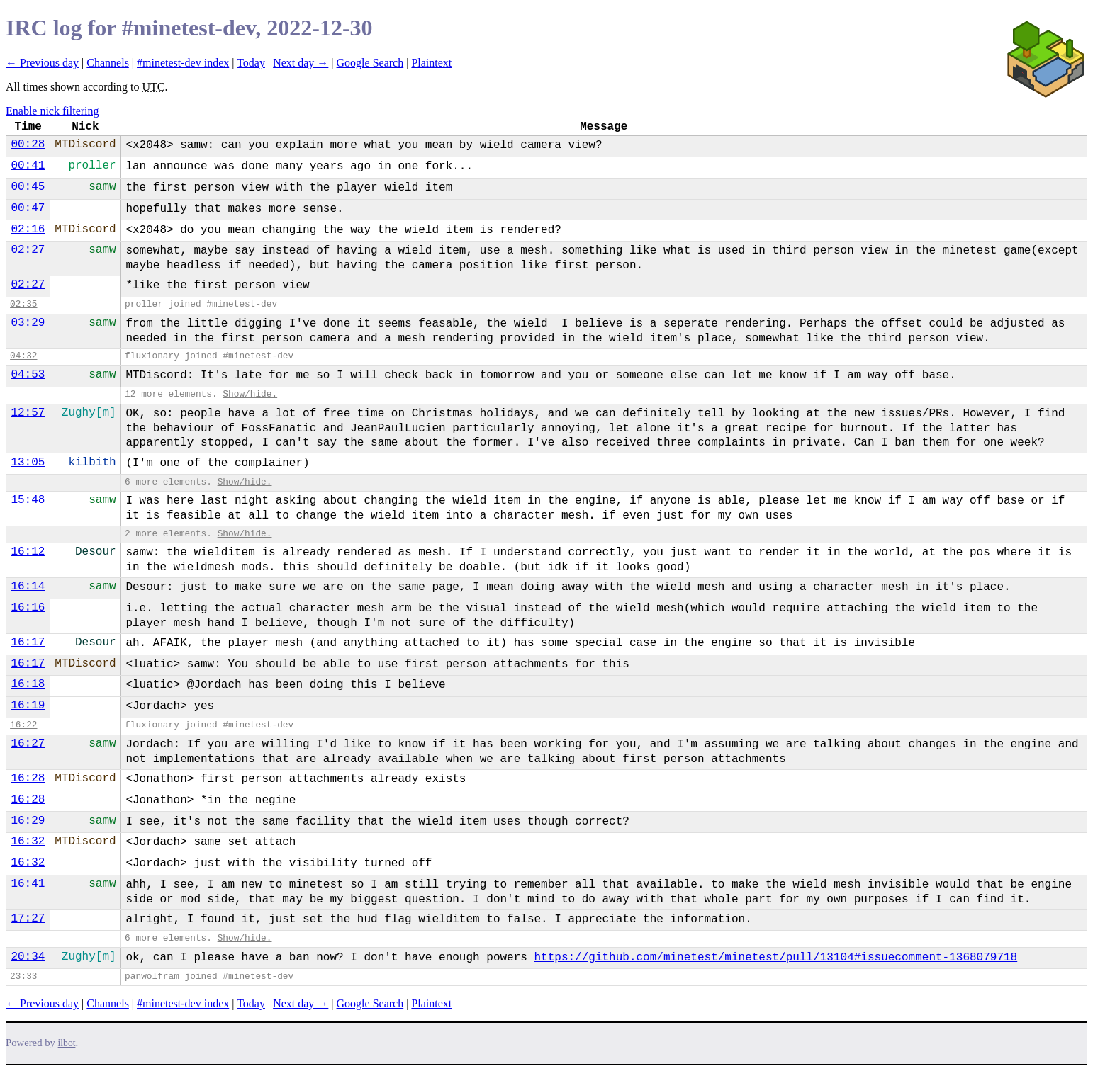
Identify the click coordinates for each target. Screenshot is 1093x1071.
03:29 (28, 323)
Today (251, 63)
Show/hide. (250, 394)
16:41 (28, 884)
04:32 (23, 356)
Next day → (300, 63)
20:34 (28, 957)
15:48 (28, 500)
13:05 (28, 462)
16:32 (28, 841)
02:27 (28, 250)
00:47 (28, 208)
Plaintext (431, 63)
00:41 (28, 165)
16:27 (28, 743)
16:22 (23, 725)
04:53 (28, 374)
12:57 (28, 413)
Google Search (370, 63)
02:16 (28, 229)
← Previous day (42, 63)
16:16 (28, 607)
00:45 (28, 187)
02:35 (23, 304)
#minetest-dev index (183, 63)
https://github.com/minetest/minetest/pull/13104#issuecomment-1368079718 (775, 957)
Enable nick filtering (52, 111)
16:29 (28, 821)
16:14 (28, 586)
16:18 (28, 684)
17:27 (28, 918)
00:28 (28, 144)
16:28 (28, 778)
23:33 (23, 976)
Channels (107, 63)
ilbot (67, 1043)
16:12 (28, 551)
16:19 (28, 705)
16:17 (28, 642)
